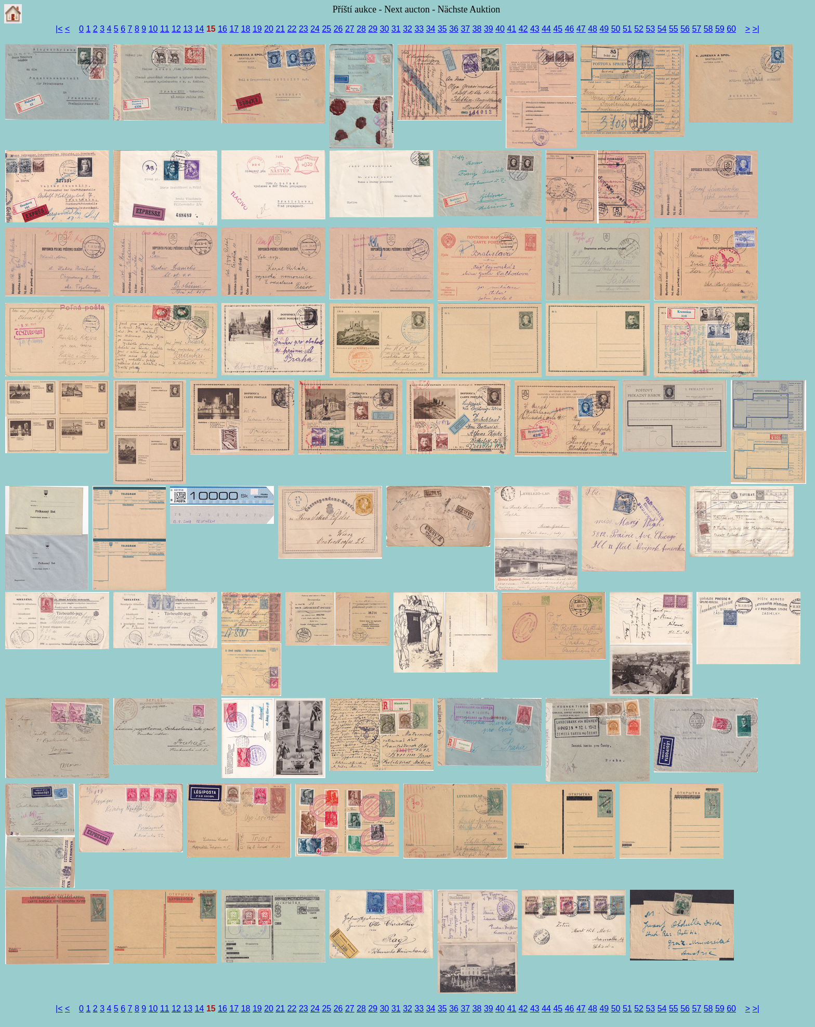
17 (234, 28)
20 (268, 28)
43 (535, 28)
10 (153, 28)
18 (246, 28)
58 (708, 28)
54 (662, 28)
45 (557, 28)
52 (638, 28)
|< (59, 28)
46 (569, 28)
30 (384, 28)
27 (349, 28)
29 (372, 28)
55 (673, 28)
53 (650, 28)
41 (511, 28)
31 (396, 28)
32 (407, 28)
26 (338, 28)
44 (546, 28)
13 (187, 28)
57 (696, 28)
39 (488, 28)
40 (500, 28)
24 (315, 28)
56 (685, 28)
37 (465, 28)
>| (756, 28)
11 (164, 28)
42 (523, 28)
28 (361, 28)
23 (303, 28)
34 (431, 28)
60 (731, 28)
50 (616, 28)
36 (453, 28)
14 (199, 28)
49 (604, 28)
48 (592, 28)
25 (326, 28)
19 (257, 28)
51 (627, 28)
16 (222, 28)
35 (442, 28)
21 (280, 28)
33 (419, 28)
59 (720, 28)
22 (292, 28)
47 (581, 28)
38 (477, 28)
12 (176, 28)
